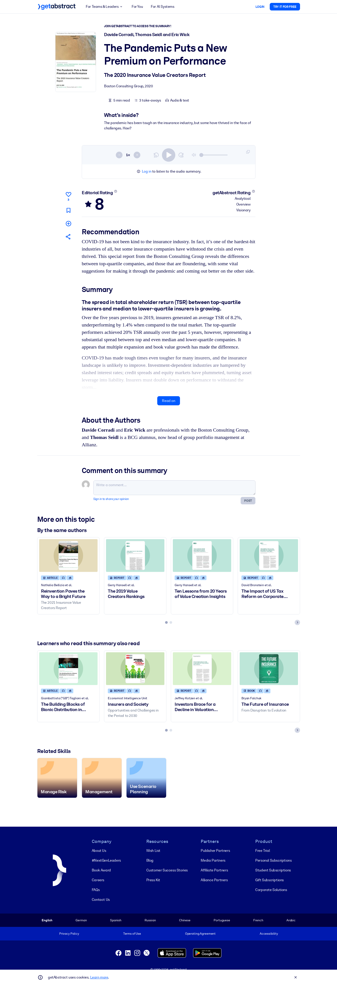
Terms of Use (132, 933)
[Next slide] (297, 622)
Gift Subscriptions (269, 880)
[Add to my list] (68, 223)
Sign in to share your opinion (111, 499)
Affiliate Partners (214, 870)
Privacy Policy (69, 933)
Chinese (184, 920)
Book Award (101, 870)
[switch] (168, 155)
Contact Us (101, 899)
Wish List (153, 850)
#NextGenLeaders (106, 860)
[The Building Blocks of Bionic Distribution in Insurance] (68, 668)
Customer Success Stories (167, 870)
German (81, 920)
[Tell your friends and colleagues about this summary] (68, 236)
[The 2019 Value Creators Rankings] (135, 555)
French (258, 920)
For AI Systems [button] (162, 6)
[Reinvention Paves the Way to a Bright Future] (68, 555)
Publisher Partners (215, 850)
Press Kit (153, 880)
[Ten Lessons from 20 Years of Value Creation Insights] (202, 555)
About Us (99, 850)
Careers (98, 880)
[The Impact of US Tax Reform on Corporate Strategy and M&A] (269, 555)
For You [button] (137, 6)
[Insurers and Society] (135, 668)
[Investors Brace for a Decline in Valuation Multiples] (202, 668)
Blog (149, 860)
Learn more (99, 977)
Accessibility (268, 933)
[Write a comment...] (174, 487)
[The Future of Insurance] (269, 668)
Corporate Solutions (271, 890)
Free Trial (262, 850)
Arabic (290, 920)
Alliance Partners (214, 880)
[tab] (166, 622)
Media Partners (213, 860)
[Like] (68, 196)
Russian (150, 920)
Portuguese (222, 920)
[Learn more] (115, 191)
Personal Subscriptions (273, 860)
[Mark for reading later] (68, 210)
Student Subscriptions (273, 870)
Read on (168, 401)
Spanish (115, 920)
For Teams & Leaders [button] (105, 6)
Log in (146, 171)
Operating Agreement (200, 933)
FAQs (95, 890)
